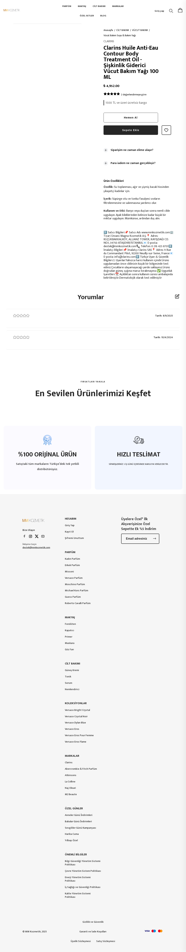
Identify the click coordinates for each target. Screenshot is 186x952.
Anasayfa (108, 30)
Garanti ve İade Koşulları (92, 931)
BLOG (103, 16)
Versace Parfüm (73, 578)
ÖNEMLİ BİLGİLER (76, 854)
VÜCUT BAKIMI (140, 30)
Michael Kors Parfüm (76, 590)
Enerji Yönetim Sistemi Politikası (78, 879)
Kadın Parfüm (72, 559)
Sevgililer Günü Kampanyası (80, 828)
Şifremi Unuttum (74, 538)
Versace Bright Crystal (77, 710)
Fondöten (70, 624)
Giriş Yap (69, 525)
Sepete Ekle (130, 130)
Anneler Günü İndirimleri (78, 815)
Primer (68, 637)
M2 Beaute (71, 794)
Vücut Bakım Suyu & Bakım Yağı (120, 35)
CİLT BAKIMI (99, 6)
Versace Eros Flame (75, 742)
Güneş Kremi (72, 670)
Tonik (68, 676)
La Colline (70, 781)
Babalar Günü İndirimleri (78, 821)
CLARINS (109, 41)
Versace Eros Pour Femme (79, 735)
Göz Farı (69, 649)
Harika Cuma (72, 834)
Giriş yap (159, 11)
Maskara (69, 643)
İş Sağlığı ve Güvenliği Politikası (82, 887)
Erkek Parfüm (72, 565)
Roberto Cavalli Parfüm (77, 603)
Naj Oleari (70, 788)
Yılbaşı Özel (71, 840)
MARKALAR (118, 6)
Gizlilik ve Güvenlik (93, 922)
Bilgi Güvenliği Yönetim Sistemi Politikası (82, 863)
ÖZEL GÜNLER (74, 808)
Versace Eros (72, 729)
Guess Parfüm (73, 597)
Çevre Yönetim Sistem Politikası (83, 871)
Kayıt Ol (69, 532)
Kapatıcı (69, 630)
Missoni (69, 571)
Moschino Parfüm (75, 584)
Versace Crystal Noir (76, 716)
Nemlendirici (72, 689)
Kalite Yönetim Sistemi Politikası (78, 895)
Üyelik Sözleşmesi (81, 941)
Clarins (68, 762)
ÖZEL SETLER (87, 16)
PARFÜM (66, 6)
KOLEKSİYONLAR (76, 703)
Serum (68, 683)
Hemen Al (131, 117)
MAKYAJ (82, 6)
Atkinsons (70, 775)
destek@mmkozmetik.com (36, 547)
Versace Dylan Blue (75, 723)
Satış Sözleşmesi (105, 941)
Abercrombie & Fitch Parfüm (81, 769)
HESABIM (70, 519)
